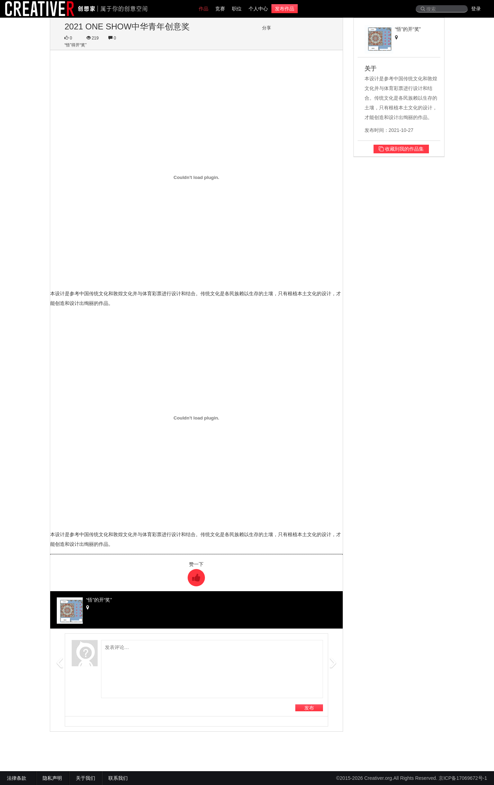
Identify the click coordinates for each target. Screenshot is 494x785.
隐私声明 (52, 778)
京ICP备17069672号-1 (463, 778)
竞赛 (220, 8)
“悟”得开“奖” (75, 45)
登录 (476, 8)
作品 (203, 8)
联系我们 (118, 778)
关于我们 (85, 778)
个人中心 (258, 8)
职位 (237, 8)
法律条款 (18, 778)
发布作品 (284, 8)
